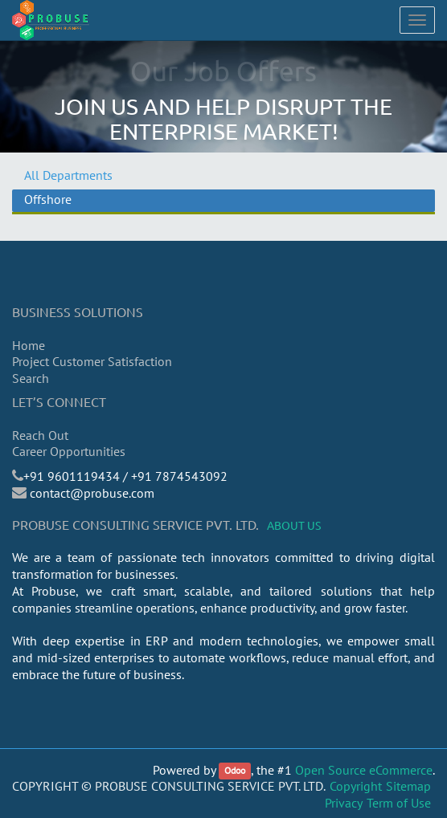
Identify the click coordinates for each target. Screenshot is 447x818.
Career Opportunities (68, 451)
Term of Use (399, 803)
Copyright (356, 786)
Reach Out (40, 435)
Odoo (234, 771)
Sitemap (408, 786)
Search (30, 378)
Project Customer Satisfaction (92, 361)
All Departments (68, 175)
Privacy (344, 803)
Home (28, 345)
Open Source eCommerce (364, 770)
